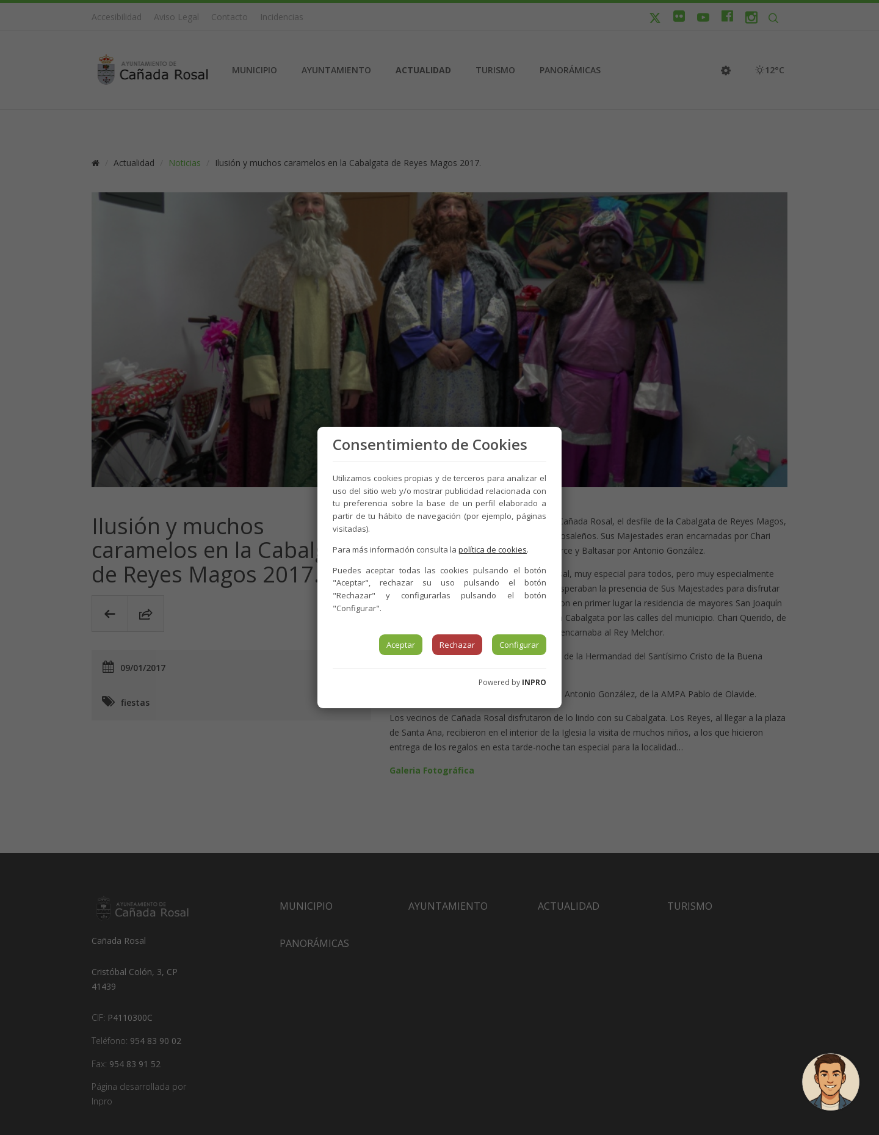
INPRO (534, 682)
